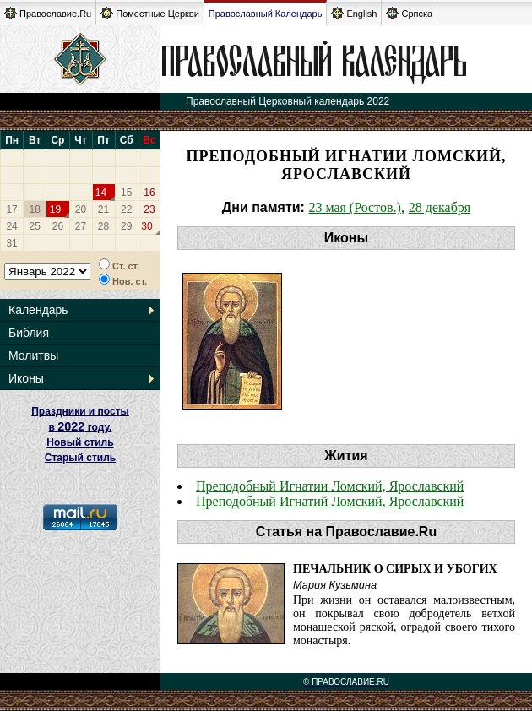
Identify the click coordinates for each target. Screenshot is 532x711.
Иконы (26, 378)
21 (103, 209)
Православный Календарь (266, 13)
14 (100, 192)
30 (146, 226)
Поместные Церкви (149, 13)
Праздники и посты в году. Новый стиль (80, 426)
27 (80, 226)
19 (55, 209)
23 (149, 209)
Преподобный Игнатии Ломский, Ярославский (330, 486)
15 (126, 192)
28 (103, 226)
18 (35, 209)
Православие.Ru (47, 13)
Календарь (38, 310)
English (354, 13)
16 (149, 192)
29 (126, 226)
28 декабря (439, 207)
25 (35, 226)
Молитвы (33, 355)
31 (11, 243)
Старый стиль (80, 458)
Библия (28, 332)
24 (11, 226)
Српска (409, 13)
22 (126, 209)
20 (80, 209)
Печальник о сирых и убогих (395, 568)
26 (57, 226)
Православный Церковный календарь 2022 (287, 101)
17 (11, 209)
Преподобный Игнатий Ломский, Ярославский (330, 501)
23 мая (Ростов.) (354, 207)
